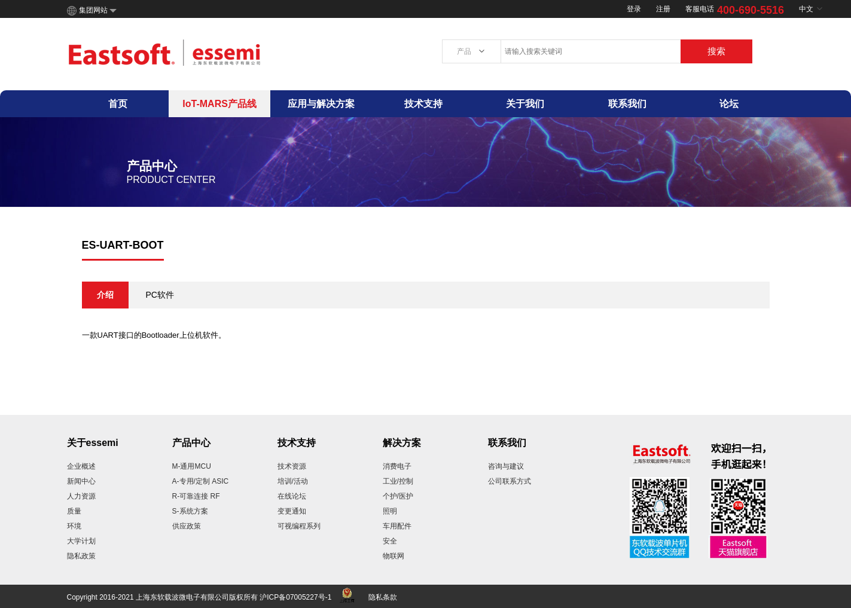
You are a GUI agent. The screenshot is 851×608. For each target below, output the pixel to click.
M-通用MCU (191, 466)
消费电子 (397, 466)
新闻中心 (81, 481)
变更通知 (291, 511)
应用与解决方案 (321, 104)
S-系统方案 (190, 511)
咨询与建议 (506, 466)
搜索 (716, 51)
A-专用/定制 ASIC (200, 481)
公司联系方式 (509, 481)
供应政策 (186, 526)
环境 (74, 526)
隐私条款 (382, 597)
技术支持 (423, 104)
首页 (117, 104)
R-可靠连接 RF (196, 496)
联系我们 (627, 104)
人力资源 (81, 496)
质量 (74, 511)
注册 (663, 9)
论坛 (729, 104)
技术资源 (291, 466)
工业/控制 (398, 481)
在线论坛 (291, 496)
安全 (390, 541)
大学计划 (81, 541)
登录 (634, 9)
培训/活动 (292, 481)
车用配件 (397, 526)
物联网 (393, 556)
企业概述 (81, 466)
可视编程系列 (299, 526)
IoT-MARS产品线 (219, 104)
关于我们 (525, 104)
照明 (390, 511)
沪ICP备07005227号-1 (295, 597)
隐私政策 (81, 556)
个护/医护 (398, 496)
